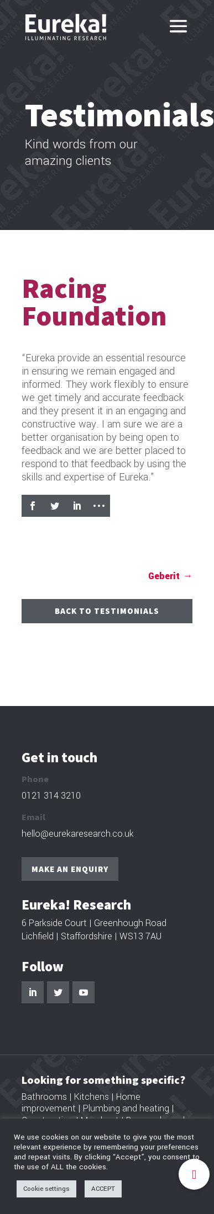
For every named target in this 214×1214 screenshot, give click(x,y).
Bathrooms (44, 1096)
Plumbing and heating (126, 1108)
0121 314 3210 (51, 795)
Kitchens (91, 1096)
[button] (194, 1174)
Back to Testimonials (107, 611)
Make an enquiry (70, 869)
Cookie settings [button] (46, 1189)
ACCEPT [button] (103, 1189)
